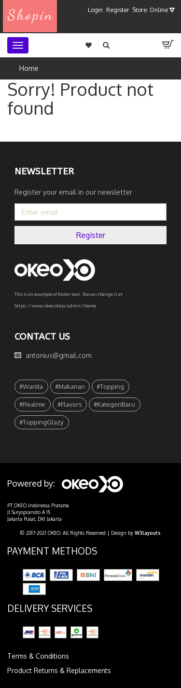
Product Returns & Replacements (59, 670)
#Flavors (69, 404)
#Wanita (31, 386)
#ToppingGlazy (41, 422)
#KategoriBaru (114, 404)
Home (29, 68)
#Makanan (70, 386)
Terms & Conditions (38, 656)
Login (95, 9)
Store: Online (153, 9)
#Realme (32, 404)
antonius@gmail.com (59, 355)
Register (117, 9)
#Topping (110, 386)
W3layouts (148, 533)
